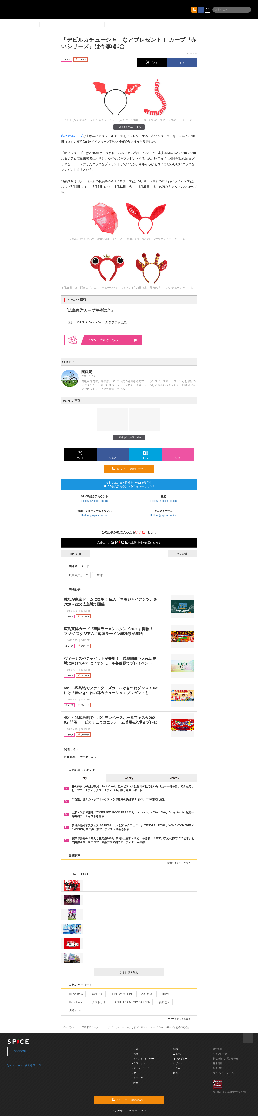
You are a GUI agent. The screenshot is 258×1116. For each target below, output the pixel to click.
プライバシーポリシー (224, 1073)
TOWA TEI (166, 994)
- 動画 (175, 1049)
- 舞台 (135, 1053)
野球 (98, 575)
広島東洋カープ (72, 136)
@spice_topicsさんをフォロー (25, 1065)
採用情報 (217, 1063)
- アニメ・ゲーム (141, 1068)
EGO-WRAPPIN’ (120, 994)
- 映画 (135, 1083)
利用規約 (217, 1068)
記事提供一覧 (220, 1053)
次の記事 (186, 553)
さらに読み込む (140, 972)
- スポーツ (137, 1078)
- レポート (177, 1063)
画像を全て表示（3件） (129, 127)
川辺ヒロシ (74, 1010)
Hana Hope (74, 1002)
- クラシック (138, 1063)
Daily (84, 778)
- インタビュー (179, 1058)
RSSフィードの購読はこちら (131, 468)
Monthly (174, 778)
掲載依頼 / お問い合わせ (225, 1058)
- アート (136, 1073)
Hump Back (74, 994)
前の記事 (72, 553)
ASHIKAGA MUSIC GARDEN (130, 1002)
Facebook (19, 1051)
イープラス (68, 1027)
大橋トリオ (97, 1002)
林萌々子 (96, 994)
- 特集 (175, 1073)
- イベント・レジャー (143, 1058)
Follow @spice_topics (94, 500)
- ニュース (177, 1053)
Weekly (129, 778)
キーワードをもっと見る (179, 1018)
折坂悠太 (163, 1002)
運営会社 (217, 1049)
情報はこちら (113, 340)
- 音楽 (135, 1049)
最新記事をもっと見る (180, 862)
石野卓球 (145, 994)
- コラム (176, 1068)
